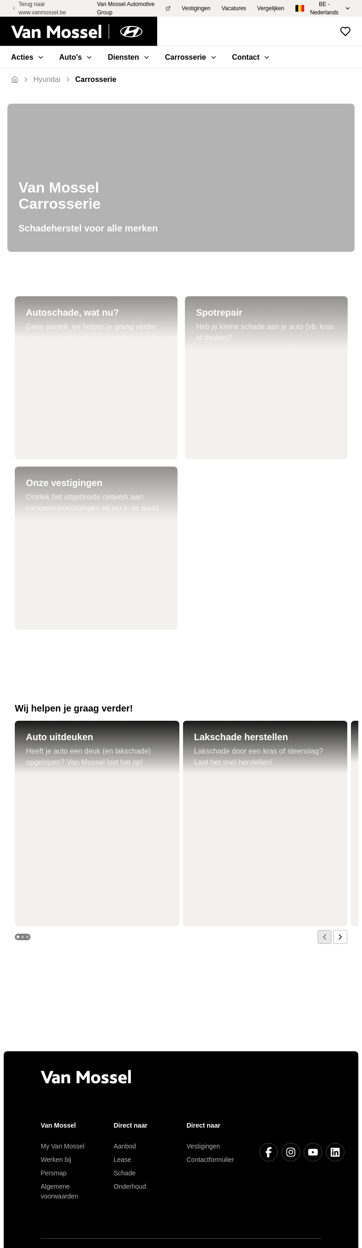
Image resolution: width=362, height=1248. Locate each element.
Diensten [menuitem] (129, 57)
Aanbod (125, 1146)
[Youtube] (313, 1152)
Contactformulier (210, 1159)
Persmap (54, 1173)
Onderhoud (130, 1186)
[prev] (324, 937)
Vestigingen (203, 1146)
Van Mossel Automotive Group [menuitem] (134, 8)
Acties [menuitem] (27, 57)
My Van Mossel (63, 1146)
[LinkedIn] (335, 1152)
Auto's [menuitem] (76, 57)
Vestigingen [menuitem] (196, 8)
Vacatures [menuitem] (233, 8)
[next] (340, 937)
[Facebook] (268, 1152)
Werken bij (56, 1159)
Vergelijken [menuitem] (270, 8)
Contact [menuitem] (251, 57)
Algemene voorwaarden (59, 1191)
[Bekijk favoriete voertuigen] (345, 31)
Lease (122, 1159)
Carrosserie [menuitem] (191, 57)
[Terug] (47, 79)
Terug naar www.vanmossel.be (38, 8)
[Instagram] (291, 1152)
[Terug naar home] (84, 31)
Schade (124, 1173)
